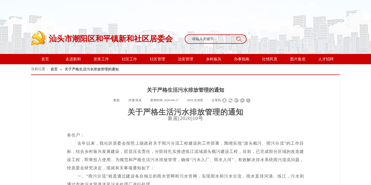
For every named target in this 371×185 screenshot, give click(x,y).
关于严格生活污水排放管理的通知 (92, 69)
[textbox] (210, 39)
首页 (54, 69)
